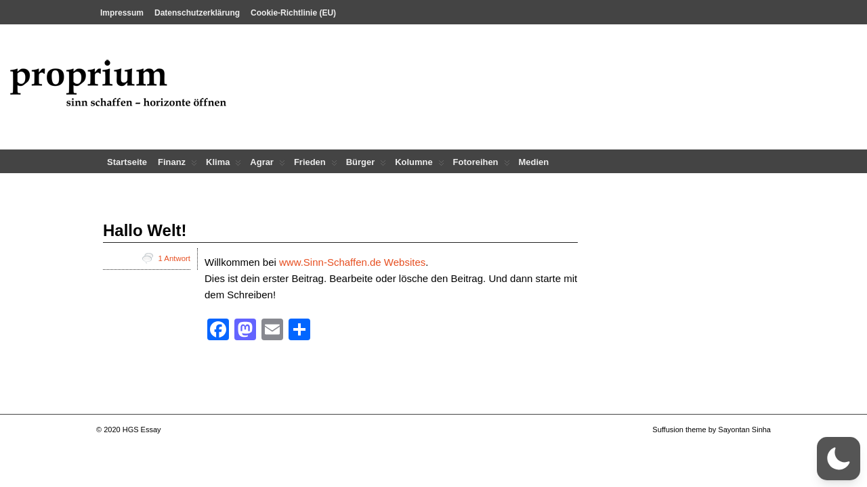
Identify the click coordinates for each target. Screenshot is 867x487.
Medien (534, 162)
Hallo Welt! (145, 230)
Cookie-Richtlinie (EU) (293, 13)
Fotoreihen (481, 165)
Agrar (267, 165)
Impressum (122, 13)
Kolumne (419, 165)
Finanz (177, 165)
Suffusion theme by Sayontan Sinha (711, 429)
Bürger (366, 165)
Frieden (315, 165)
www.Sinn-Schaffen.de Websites (352, 262)
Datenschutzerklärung (197, 13)
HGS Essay (142, 429)
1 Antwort (174, 258)
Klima (223, 165)
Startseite (127, 162)
